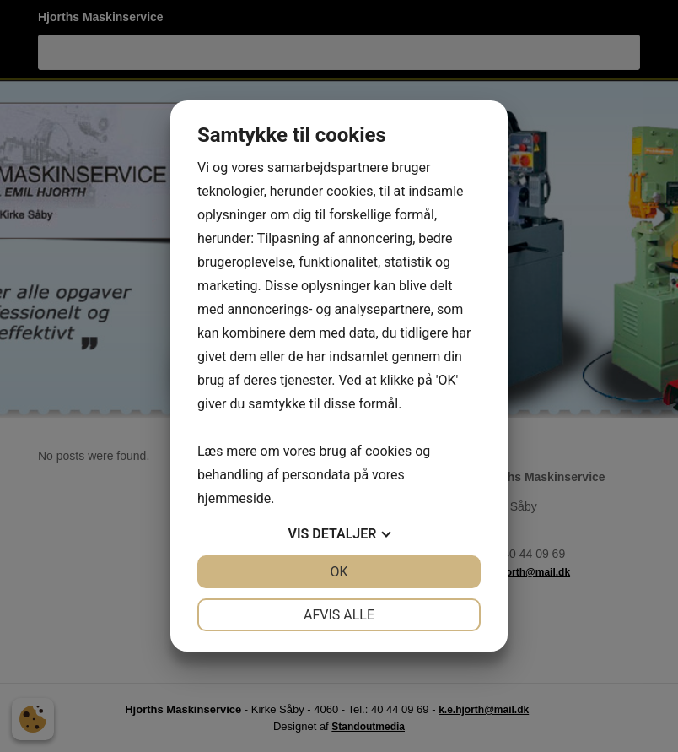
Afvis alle (339, 615)
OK (338, 572)
